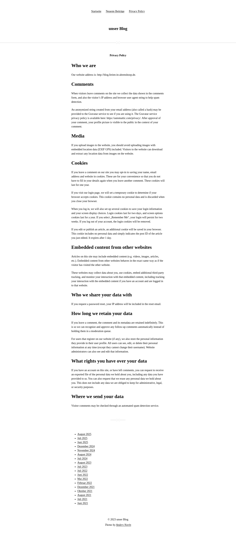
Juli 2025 (82, 438)
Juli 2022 (82, 470)
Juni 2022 (82, 474)
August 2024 (84, 454)
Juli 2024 (82, 458)
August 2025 (84, 434)
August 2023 (84, 462)
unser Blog (118, 28)
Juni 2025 (82, 442)
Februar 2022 (84, 482)
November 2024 (86, 450)
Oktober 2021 (84, 491)
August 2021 (84, 495)
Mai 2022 (82, 478)
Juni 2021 (82, 503)
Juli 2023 (82, 466)
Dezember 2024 (86, 446)
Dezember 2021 (86, 486)
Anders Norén (123, 524)
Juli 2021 (82, 499)
